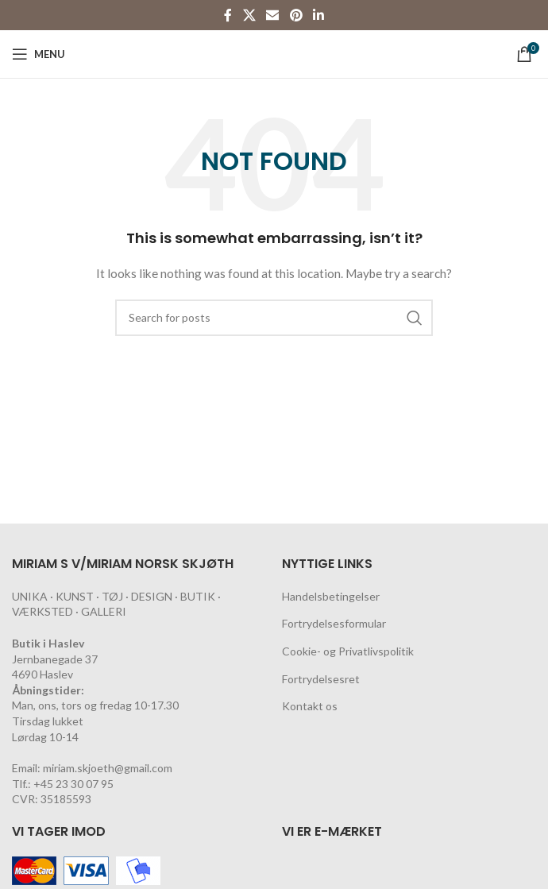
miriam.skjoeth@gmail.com (107, 768)
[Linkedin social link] (318, 15)
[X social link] (248, 15)
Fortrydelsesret (321, 679)
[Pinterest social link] (295, 15)
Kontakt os (310, 706)
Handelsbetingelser (331, 596)
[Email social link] (272, 15)
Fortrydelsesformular (334, 623)
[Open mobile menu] (38, 54)
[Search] (274, 318)
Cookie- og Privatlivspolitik (348, 651)
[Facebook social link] (227, 15)
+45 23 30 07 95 (73, 783)
